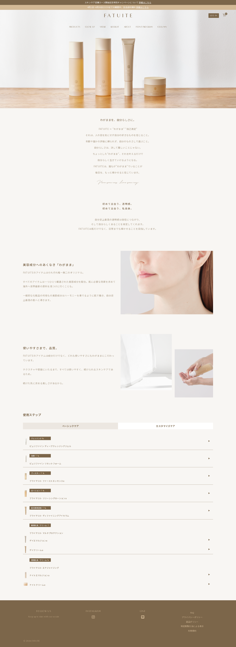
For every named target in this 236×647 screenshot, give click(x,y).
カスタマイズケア (165, 426)
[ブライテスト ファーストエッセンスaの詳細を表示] (209, 476)
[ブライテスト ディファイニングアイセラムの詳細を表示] (209, 510)
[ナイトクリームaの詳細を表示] (209, 584)
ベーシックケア (70, 426)
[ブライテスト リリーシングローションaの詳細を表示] (209, 493)
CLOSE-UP (90, 27)
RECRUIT (115, 27)
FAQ (192, 612)
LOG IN (213, 15)
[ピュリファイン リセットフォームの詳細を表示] (209, 458)
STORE (103, 27)
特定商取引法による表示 (192, 626)
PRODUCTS (74, 27)
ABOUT (127, 27)
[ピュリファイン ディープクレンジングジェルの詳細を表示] (209, 441)
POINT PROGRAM (144, 27)
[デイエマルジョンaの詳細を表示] (209, 540)
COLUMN (162, 27)
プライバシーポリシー (192, 617)
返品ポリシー (192, 621)
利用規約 (192, 630)
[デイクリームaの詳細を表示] (209, 549)
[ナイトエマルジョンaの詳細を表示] (209, 574)
